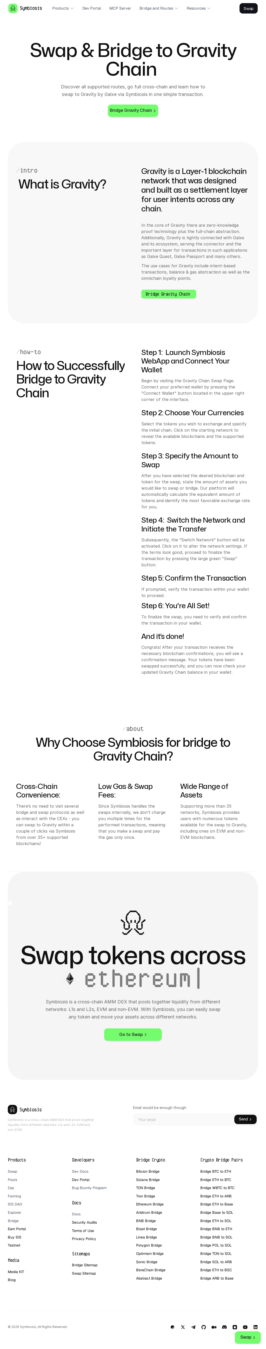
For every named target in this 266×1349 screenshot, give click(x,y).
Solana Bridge (148, 1179)
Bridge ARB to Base (217, 1278)
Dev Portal (81, 1179)
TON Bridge (145, 1187)
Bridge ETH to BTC (215, 1179)
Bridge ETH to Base (216, 1204)
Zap (11, 1187)
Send (245, 1119)
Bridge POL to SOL (216, 1245)
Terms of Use (83, 1230)
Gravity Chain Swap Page (208, 380)
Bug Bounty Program (89, 1187)
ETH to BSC (222, 1270)
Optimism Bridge (150, 1253)
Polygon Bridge (149, 1245)
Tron (139, 1196)
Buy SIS (15, 1237)
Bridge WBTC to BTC (217, 1187)
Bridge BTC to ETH (215, 1171)
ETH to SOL (222, 1220)
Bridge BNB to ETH (216, 1229)
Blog (12, 1279)
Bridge (13, 1220)
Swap (12, 1171)
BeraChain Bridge (150, 1270)
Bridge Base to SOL (216, 1212)
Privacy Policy (84, 1238)
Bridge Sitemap (84, 1265)
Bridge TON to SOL (216, 1253)
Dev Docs (80, 1171)
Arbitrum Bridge (149, 1212)
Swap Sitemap (84, 1273)
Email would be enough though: (160, 1107)
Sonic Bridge (146, 1262)
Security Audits (84, 1222)
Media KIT (16, 1271)
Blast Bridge (146, 1229)
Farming (14, 1196)
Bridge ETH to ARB (216, 1196)
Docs (76, 1214)
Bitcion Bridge (147, 1171)
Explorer (14, 1212)
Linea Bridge (146, 1237)
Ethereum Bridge (150, 1204)
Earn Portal (17, 1229)
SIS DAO (15, 1204)
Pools (12, 1179)
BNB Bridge (146, 1220)
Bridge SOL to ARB (216, 1262)
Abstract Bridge (149, 1278)
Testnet (14, 1245)
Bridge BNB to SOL (216, 1237)
